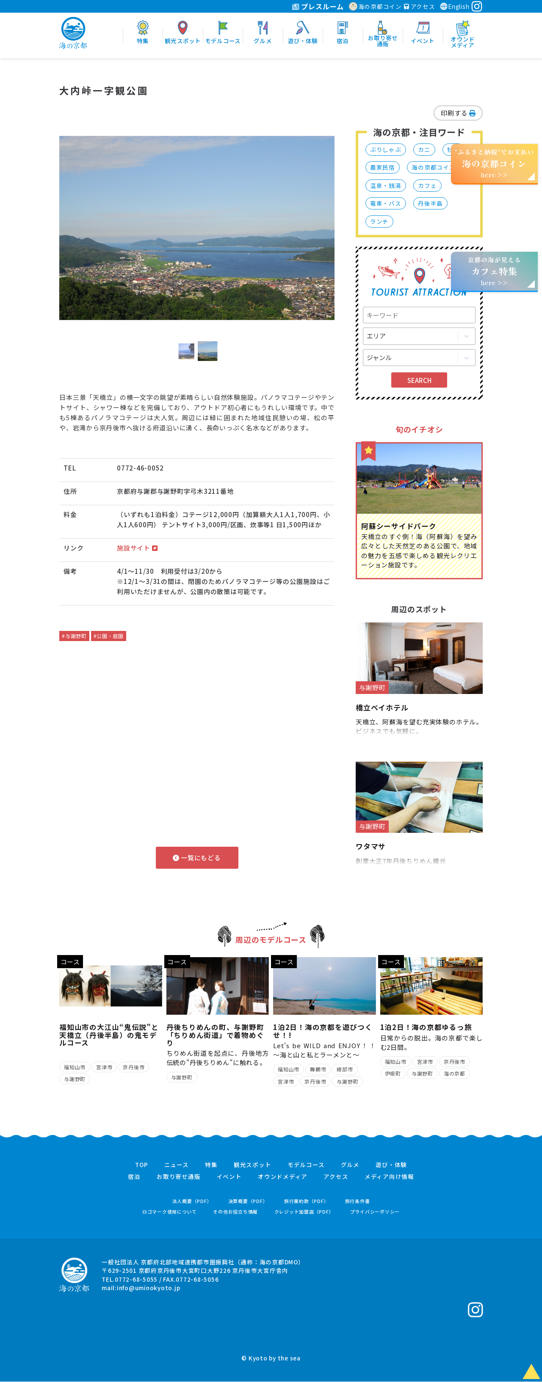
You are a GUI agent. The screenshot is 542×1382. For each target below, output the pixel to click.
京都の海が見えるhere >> (494, 271)
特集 (211, 1165)
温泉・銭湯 (385, 185)
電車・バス (385, 203)
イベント (229, 1177)
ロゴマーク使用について (169, 1212)
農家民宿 (382, 167)
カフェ (427, 185)
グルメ (350, 1165)
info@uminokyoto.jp (148, 1288)
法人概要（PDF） (192, 1201)
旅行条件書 (357, 1201)
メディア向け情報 (389, 1177)
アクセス (419, 6)
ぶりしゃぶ (385, 149)
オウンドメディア (282, 1177)
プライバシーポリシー (375, 1212)
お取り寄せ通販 (178, 1177)
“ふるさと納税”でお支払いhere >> (494, 163)
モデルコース (306, 1165)
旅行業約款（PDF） (306, 1201)
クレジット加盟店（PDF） (304, 1212)
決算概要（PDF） (248, 1201)
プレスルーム (317, 6)
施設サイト (137, 547)
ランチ (379, 221)
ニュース (176, 1165)
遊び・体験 (391, 1165)
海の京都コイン (375, 6)
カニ (424, 149)
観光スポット (252, 1165)
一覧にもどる (197, 857)
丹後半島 (430, 203)
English (454, 6)
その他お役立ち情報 (235, 1212)
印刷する (458, 112)
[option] (197, 228)
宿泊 (134, 1177)
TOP (141, 1165)
